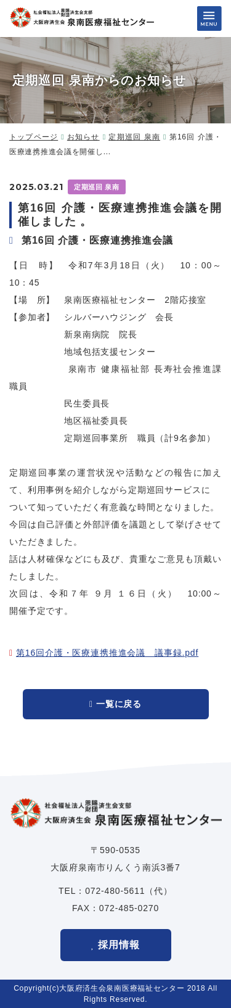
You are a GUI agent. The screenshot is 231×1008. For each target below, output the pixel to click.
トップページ (33, 137)
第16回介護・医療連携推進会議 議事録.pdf (107, 653)
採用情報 (119, 945)
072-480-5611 (115, 891)
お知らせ (83, 137)
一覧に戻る (119, 704)
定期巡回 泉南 (134, 137)
